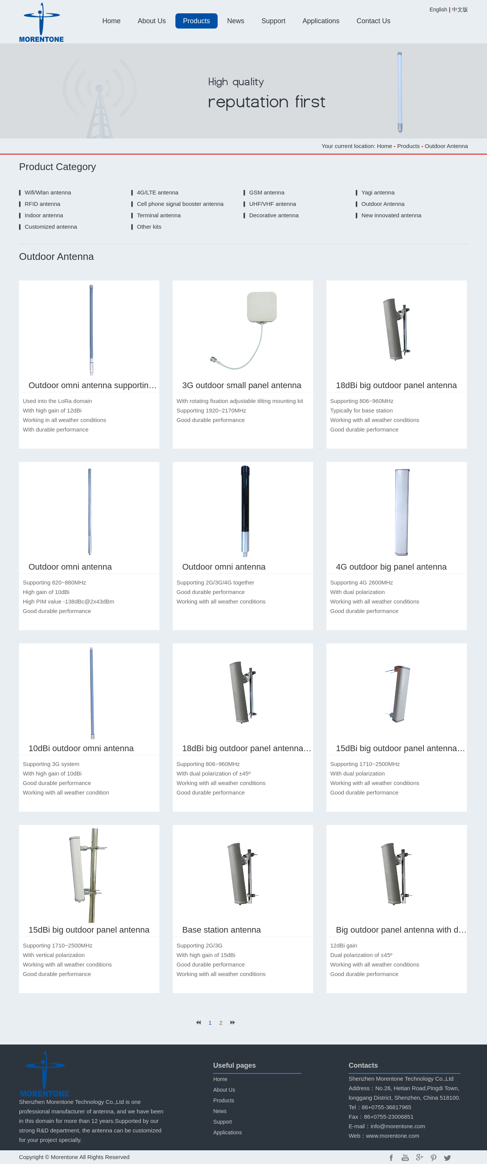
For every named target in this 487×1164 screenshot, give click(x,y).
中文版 (460, 9)
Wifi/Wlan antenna (48, 192)
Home (111, 21)
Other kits (149, 226)
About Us (152, 21)
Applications (320, 21)
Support (273, 21)
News (235, 21)
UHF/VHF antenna (272, 204)
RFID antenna (42, 204)
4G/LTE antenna (157, 192)
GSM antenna (267, 192)
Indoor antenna (44, 215)
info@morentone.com (398, 1126)
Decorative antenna (274, 215)
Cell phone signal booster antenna (180, 204)
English (438, 9)
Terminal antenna (159, 215)
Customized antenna (51, 226)
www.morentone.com (392, 1135)
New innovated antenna (391, 215)
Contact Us (373, 21)
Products (196, 21)
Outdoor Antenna (382, 204)
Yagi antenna (378, 192)
